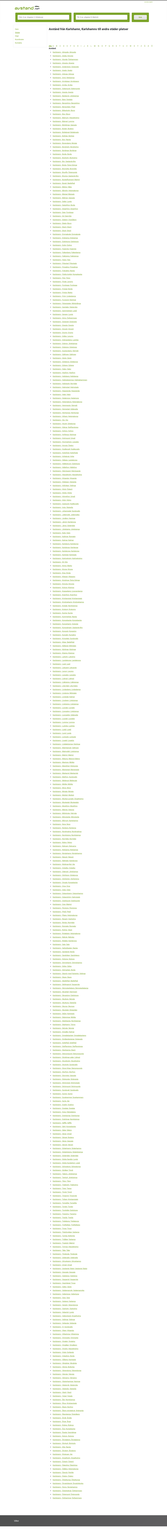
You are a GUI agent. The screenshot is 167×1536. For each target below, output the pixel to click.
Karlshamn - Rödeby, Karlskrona (65, 941)
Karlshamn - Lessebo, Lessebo (64, 675)
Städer (17, 33)
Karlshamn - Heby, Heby (62, 395)
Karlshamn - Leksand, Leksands (65, 668)
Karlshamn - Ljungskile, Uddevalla (65, 715)
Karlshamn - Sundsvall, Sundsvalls (65, 1090)
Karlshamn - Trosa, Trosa (62, 1229)
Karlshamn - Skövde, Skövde (63, 1028)
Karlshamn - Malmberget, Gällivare (66, 748)
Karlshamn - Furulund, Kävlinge (64, 300)
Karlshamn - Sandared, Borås (64, 952)
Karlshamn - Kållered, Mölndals (64, 646)
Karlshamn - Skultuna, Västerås (64, 1003)
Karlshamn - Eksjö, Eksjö (62, 231)
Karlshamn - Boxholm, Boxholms (65, 158)
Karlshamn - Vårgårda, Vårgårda (65, 1363)
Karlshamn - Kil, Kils (60, 562)
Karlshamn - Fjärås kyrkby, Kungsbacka (67, 274)
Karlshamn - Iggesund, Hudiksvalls (66, 504)
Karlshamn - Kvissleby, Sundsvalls (65, 639)
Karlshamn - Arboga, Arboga (63, 74)
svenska (146, 2)
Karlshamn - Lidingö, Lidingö (63, 679)
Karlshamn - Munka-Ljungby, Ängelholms (68, 799)
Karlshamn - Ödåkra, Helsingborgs (65, 1469)
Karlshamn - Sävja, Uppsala (63, 1141)
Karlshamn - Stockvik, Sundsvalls (65, 1065)
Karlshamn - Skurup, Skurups (63, 1006)
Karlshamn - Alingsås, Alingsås (64, 52)
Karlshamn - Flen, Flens (61, 278)
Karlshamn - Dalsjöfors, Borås (64, 205)
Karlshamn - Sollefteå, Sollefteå (64, 1043)
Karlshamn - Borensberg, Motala (65, 143)
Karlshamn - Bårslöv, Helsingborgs (66, 191)
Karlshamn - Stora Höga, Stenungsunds (67, 1068)
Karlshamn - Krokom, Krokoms (64, 609)
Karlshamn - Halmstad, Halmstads (66, 387)
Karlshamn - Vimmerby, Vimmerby (65, 1338)
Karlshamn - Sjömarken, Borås (64, 970)
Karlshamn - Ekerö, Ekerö (62, 227)
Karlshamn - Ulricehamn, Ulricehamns (67, 1261)
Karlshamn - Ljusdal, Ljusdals (64, 719)
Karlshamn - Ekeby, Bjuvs (62, 223)
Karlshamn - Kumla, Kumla (63, 613)
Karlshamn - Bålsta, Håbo (62, 187)
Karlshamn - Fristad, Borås (63, 289)
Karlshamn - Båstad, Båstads (63, 194)
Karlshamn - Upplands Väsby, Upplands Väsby (70, 1269)
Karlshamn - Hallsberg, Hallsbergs (65, 376)
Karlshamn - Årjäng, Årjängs (63, 1425)
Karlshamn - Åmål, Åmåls (62, 1418)
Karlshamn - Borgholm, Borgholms (66, 147)
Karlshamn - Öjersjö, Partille (63, 1473)
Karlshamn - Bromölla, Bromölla (65, 169)
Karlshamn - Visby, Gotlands (63, 1352)
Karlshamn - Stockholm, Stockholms (66, 1061)
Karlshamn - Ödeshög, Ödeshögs (65, 1465)
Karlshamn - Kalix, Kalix (61, 533)
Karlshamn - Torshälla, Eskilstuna (65, 1210)
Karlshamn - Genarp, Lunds (63, 314)
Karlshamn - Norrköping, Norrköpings (67, 835)
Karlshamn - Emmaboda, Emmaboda (66, 234)
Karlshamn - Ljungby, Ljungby (64, 708)
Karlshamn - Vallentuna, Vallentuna (66, 1294)
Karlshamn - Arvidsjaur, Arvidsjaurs (66, 81)
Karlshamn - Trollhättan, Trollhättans (66, 1225)
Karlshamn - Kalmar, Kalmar (63, 540)
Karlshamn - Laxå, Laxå (61, 664)
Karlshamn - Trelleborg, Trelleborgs (66, 1221)
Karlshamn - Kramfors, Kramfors (65, 595)
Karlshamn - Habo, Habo (62, 369)
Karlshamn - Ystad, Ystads (62, 1396)
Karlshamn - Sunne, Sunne (62, 1094)
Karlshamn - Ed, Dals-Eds (62, 216)
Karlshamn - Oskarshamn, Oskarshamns (68, 893)
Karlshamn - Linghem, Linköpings (65, 700)
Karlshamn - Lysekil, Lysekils (63, 741)
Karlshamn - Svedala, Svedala (64, 1108)
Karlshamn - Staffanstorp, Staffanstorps (68, 1046)
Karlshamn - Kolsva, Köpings (63, 588)
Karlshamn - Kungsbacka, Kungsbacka (67, 620)
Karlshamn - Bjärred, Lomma (63, 121)
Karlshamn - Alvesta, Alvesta (63, 63)
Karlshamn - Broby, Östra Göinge (65, 165)
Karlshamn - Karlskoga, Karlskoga (65, 547)
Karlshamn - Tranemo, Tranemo (64, 1214)
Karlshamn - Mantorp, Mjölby (63, 762)
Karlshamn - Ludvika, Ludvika (64, 726)
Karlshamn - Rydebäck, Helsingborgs (66, 934)
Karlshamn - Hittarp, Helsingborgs (65, 416)
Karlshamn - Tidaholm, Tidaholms (65, 1185)
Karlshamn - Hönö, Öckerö (62, 489)
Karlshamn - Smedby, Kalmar (63, 1032)
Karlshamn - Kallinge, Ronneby (64, 537)
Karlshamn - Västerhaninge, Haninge (66, 1381)
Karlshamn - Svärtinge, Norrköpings (66, 1119)
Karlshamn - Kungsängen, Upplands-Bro (68, 628)
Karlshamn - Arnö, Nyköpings (64, 78)
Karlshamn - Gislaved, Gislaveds (65, 322)
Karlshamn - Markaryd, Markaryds (65, 773)
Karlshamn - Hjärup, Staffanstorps (65, 427)
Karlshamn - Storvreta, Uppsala (64, 1076)
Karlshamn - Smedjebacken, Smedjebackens (69, 1035)
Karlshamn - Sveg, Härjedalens (64, 1112)
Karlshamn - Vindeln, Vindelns (64, 1341)
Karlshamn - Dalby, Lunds (62, 202)
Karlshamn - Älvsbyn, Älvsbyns (64, 1451)
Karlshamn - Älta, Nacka (62, 1447)
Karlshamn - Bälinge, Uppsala (64, 198)
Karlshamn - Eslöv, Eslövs (62, 245)
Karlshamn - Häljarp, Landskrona (65, 460)
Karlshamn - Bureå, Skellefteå (64, 183)
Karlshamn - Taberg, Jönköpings (65, 1174)
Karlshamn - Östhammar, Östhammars (67, 1498)
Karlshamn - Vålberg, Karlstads (64, 1360)
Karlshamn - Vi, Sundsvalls (63, 1327)
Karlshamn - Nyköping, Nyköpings (65, 850)
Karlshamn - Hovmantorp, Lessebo (66, 442)
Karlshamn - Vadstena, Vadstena (65, 1276)
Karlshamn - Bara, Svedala (62, 100)
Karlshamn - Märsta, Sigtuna (63, 810)
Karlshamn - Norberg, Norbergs (64, 828)
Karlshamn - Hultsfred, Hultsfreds (65, 453)
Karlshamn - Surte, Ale (61, 1101)
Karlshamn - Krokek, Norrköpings (65, 606)
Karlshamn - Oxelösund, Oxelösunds (66, 901)
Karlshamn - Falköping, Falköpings (66, 256)
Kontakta (18, 43)
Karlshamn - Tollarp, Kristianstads (65, 1199)
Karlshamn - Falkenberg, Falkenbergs (67, 253)
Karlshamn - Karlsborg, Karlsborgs (65, 544)
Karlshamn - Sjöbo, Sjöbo (62, 966)
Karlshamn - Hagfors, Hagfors (64, 373)
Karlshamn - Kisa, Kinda (62, 573)
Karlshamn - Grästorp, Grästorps (65, 347)
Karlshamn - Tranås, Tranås (63, 1218)
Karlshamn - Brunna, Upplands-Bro (66, 176)
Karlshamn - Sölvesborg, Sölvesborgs (67, 1167)
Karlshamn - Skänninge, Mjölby (64, 1017)
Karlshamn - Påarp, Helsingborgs (65, 915)
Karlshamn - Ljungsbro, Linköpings (66, 711)
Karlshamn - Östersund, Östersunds (66, 1494)
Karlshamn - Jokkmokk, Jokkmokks (66, 515)
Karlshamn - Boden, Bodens (63, 129)
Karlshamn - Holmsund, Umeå (64, 438)
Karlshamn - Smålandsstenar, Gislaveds (68, 1039)
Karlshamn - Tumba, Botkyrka (64, 1236)
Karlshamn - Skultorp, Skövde (64, 999)
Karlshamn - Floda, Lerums (63, 282)
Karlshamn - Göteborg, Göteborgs (65, 362)
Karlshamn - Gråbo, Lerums (63, 336)
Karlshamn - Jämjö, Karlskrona (64, 522)
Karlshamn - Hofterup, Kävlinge (64, 435)
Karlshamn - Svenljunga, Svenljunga (66, 1116)
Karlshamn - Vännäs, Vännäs (63, 1374)
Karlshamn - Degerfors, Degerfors (65, 209)
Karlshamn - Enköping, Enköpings (65, 238)
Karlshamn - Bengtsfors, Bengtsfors (66, 103)
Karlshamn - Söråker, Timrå (63, 1170)
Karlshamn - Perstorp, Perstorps (65, 908)
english (151, 2)
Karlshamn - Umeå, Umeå (62, 1265)
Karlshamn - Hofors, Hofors (63, 431)
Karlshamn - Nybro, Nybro (62, 842)
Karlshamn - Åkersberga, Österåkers (66, 1414)
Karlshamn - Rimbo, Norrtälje (63, 923)
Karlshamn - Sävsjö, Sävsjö (63, 1145)
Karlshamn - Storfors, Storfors (64, 1072)
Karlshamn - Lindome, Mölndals (65, 693)
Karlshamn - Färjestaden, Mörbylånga (67, 303)
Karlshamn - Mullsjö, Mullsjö (63, 795)
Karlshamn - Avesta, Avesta (63, 92)
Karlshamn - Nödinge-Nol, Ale (64, 864)
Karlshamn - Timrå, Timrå (62, 1192)
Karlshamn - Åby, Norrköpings (64, 1400)
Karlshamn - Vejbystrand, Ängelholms (67, 1316)
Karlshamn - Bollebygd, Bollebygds (66, 132)
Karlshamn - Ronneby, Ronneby (64, 926)
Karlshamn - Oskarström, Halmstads (66, 897)
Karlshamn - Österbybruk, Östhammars (67, 1491)
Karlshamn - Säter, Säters (62, 1130)
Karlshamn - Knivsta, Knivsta (63, 584)
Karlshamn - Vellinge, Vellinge (64, 1320)
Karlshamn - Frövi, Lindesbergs (64, 296)
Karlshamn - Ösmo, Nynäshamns (65, 1487)
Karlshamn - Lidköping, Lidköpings (66, 682)
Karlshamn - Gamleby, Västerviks (65, 307)
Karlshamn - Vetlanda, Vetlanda (64, 1323)
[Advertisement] (30, 83)
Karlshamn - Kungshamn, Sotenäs (65, 624)
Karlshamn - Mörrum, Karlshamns (65, 821)
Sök (140, 17)
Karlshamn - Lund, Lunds (62, 733)
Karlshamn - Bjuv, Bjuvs (61, 114)
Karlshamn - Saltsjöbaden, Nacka (65, 948)
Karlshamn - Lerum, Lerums (63, 671)
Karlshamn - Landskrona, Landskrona (67, 660)
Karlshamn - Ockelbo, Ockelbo (64, 868)
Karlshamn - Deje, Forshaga (63, 212)
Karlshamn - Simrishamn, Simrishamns (67, 963)
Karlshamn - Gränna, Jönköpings (65, 344)
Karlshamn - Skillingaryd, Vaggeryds (66, 985)
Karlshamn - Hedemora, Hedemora (66, 398)
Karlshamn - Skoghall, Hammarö (65, 992)
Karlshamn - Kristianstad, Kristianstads (67, 598)
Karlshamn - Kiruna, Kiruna (63, 569)
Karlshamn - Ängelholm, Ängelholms (66, 1458)
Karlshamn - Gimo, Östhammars (65, 318)
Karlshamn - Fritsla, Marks (62, 293)
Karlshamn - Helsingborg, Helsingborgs (67, 402)
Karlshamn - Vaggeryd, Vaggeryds (65, 1280)
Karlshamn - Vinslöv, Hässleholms (65, 1349)
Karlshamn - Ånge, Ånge (62, 1422)
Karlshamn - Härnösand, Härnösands (67, 471)
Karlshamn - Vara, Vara (61, 1298)
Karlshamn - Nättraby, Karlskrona (65, 861)
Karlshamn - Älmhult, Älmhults (64, 1443)
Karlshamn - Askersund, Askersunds (66, 89)
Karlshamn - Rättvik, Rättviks (63, 937)
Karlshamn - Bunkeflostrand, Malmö (66, 180)
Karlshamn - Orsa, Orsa (61, 886)
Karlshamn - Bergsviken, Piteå (64, 107)
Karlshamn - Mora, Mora (62, 788)
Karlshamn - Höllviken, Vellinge (64, 486)
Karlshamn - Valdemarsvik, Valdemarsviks (68, 1290)
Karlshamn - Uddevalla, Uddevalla (65, 1258)
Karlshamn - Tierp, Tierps (62, 1188)
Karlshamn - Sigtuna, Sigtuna (63, 959)
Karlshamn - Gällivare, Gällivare (64, 354)
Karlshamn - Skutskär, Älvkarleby (65, 1010)
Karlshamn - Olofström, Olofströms (66, 879)
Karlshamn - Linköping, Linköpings (66, 704)
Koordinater (19, 39)
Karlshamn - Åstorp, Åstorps (63, 1436)
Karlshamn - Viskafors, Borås (64, 1356)
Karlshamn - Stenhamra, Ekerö (64, 1050)
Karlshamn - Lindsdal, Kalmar (64, 697)
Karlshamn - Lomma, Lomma (64, 722)
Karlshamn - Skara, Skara (62, 977)
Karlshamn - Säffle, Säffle (62, 1123)
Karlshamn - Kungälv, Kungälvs (64, 635)
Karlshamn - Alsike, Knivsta (63, 56)
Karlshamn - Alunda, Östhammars (65, 59)
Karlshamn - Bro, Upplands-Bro (64, 161)
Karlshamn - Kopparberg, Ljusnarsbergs (68, 591)
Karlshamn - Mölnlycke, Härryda (65, 813)
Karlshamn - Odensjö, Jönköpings (65, 872)
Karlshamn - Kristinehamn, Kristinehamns (68, 602)
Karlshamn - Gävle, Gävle (62, 358)
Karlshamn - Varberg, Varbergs (64, 1301)
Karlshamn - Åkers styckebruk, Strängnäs (68, 1411)
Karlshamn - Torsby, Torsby (63, 1207)
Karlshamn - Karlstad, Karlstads (64, 555)
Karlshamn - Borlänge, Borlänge (64, 151)
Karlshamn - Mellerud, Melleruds (65, 781)
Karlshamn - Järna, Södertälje (64, 526)
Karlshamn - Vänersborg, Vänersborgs (67, 1371)
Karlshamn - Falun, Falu (61, 260)
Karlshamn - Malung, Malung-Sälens (66, 759)
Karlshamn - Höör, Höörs (62, 500)
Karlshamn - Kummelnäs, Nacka (65, 617)
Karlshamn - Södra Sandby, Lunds (65, 1159)
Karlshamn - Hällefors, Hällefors (65, 467)
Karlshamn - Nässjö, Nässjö (63, 857)
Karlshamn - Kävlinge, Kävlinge (64, 649)
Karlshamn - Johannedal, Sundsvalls (66, 511)
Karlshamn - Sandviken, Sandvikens (66, 955)
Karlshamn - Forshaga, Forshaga (65, 285)
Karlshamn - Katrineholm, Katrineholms (67, 558)
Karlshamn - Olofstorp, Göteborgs (65, 875)
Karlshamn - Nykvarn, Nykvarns (64, 846)
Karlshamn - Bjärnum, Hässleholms (66, 118)
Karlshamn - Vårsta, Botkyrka (64, 1367)
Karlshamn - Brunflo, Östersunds (65, 172)
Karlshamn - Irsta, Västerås (63, 507)
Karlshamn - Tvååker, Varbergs (64, 1239)
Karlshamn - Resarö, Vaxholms (64, 919)
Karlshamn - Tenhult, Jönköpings (65, 1178)
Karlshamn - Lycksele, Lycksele (64, 737)
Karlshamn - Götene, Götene (63, 365)
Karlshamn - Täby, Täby (61, 1250)
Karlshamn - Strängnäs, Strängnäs (65, 1079)
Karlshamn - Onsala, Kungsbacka (65, 883)
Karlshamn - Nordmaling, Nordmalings (67, 832)
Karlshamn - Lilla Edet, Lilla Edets (65, 686)
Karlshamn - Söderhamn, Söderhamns (67, 1148)
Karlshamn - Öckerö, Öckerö (63, 1462)
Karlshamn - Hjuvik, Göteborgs (64, 424)
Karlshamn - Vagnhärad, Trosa (64, 1283)
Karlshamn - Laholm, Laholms (64, 657)
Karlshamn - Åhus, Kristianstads (65, 1403)
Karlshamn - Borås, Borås (62, 154)
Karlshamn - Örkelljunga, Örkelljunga (66, 1480)
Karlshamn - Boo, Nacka (62, 140)
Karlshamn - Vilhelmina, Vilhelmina (66, 1334)
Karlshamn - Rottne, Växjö (62, 930)
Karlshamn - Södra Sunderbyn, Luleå (66, 1163)
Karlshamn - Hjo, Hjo (60, 420)
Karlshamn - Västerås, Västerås (64, 1389)
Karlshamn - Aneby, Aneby (62, 70)
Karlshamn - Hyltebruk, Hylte (63, 456)
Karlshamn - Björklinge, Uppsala (65, 125)
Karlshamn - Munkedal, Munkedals (66, 802)
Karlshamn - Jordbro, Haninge (64, 518)
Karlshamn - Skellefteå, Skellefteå (65, 981)
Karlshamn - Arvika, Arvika (62, 85)
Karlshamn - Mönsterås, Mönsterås (66, 817)
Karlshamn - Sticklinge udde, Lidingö (66, 1057)
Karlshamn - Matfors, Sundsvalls (65, 777)
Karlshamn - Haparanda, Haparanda (66, 391)
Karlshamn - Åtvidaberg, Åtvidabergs (66, 1440)
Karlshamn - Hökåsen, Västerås (64, 482)
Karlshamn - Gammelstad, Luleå (65, 311)
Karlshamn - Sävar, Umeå (62, 1134)
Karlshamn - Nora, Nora (61, 824)
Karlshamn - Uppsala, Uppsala (64, 1272)
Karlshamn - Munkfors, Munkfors (65, 806)
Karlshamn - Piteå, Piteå (62, 912)
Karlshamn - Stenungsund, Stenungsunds (68, 1054)
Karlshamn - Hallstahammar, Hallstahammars (70, 380)
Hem (17, 29)
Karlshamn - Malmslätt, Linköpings (66, 751)
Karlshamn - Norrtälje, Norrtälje (64, 839)
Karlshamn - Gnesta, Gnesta (63, 325)
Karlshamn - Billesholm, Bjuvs (64, 110)
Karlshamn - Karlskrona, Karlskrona (66, 551)
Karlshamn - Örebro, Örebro (63, 1476)
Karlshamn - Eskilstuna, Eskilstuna (65, 242)
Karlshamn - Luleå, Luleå (62, 730)
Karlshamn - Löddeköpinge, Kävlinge (66, 744)
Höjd (17, 36)
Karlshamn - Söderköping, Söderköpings (68, 1152)
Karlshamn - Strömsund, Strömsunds (67, 1086)
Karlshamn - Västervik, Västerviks (65, 1385)
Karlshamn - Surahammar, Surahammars (68, 1097)
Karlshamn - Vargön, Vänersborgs (65, 1305)
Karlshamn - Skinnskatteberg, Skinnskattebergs (70, 988)
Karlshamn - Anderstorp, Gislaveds (66, 67)
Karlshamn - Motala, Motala (63, 791)
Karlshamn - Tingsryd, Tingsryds (65, 1196)
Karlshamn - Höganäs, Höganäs (65, 478)
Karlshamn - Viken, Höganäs (63, 1330)
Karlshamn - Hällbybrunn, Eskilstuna (66, 464)
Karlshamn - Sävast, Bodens (63, 1137)
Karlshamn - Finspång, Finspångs (65, 267)
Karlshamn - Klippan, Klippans (64, 577)
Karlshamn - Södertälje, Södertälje (65, 1156)
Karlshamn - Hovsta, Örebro (63, 446)
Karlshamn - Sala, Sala (61, 944)
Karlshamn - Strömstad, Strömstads (66, 1083)
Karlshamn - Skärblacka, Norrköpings (67, 1021)
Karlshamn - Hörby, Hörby (62, 493)
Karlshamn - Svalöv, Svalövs (63, 1105)
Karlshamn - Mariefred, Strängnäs (65, 766)
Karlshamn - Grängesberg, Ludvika (65, 340)
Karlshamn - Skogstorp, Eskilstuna (65, 995)
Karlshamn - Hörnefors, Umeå (64, 497)
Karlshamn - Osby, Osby (62, 890)
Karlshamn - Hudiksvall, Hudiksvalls (66, 449)
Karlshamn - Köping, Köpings (63, 653)
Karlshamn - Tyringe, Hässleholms (65, 1247)
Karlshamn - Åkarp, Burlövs (63, 1407)
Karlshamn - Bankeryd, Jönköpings (66, 96)
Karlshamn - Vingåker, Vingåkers (65, 1345)
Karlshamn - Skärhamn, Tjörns (64, 1025)
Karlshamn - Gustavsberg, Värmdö (65, 351)
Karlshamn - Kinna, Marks (62, 566)
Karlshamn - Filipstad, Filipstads (65, 263)
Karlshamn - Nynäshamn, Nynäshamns (67, 853)
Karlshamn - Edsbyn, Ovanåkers (64, 220)
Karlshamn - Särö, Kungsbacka (64, 1127)
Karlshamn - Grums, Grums (63, 333)
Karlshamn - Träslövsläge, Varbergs (66, 1232)
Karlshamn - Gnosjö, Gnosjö (63, 329)
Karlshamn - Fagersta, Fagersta (64, 249)
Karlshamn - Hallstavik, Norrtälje (65, 384)
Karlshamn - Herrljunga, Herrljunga (66, 413)
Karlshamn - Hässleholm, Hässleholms (67, 475)
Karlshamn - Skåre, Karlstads (63, 1014)
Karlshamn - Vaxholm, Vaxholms (65, 1309)
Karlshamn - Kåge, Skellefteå (63, 642)
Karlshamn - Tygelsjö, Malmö (64, 1243)
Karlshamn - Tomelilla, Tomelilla (65, 1203)
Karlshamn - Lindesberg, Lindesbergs (67, 690)
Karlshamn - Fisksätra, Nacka (64, 271)
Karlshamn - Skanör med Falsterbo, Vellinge (69, 974)
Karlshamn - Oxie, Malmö (62, 904)
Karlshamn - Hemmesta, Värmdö (65, 405)
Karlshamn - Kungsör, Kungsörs (64, 631)
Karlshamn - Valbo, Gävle (62, 1287)
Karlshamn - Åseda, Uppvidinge (64, 1432)
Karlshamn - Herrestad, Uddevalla (65, 409)
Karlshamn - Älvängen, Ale (62, 1454)
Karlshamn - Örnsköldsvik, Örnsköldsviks (68, 1483)
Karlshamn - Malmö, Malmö (63, 755)
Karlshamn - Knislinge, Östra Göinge (66, 580)
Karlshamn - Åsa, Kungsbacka (64, 1429)
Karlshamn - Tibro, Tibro (62, 1181)
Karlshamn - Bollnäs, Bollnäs (63, 136)
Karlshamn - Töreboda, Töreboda (65, 1254)
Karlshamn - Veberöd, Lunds (63, 1312)
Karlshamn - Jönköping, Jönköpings (66, 529)
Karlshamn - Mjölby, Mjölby (63, 784)
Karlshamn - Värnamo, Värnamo (65, 1378)
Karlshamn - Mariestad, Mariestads (66, 770)
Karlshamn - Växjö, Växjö (62, 1392)
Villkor (16, 1521)
